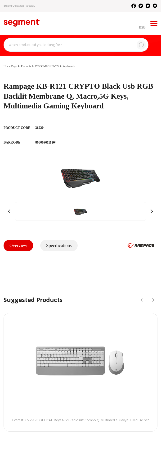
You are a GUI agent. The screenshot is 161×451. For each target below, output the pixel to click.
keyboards (69, 66)
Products (26, 66)
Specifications (59, 245)
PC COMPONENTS (47, 66)
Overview (18, 245)
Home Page (10, 66)
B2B (142, 27)
